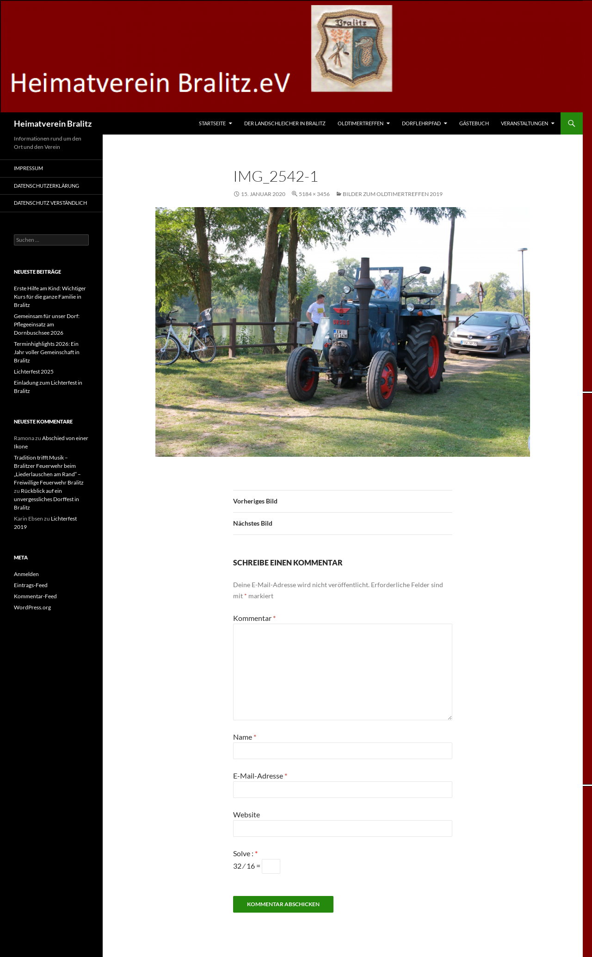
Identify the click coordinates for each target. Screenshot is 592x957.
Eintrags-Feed (31, 585)
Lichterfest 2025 (34, 371)
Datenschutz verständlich (50, 203)
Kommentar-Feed (35, 596)
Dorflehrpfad (421, 123)
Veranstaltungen (524, 123)
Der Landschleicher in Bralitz (285, 123)
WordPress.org (32, 607)
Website (246, 814)
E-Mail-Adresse (260, 775)
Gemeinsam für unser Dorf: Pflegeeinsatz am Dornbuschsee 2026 (47, 324)
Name (244, 736)
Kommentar (254, 617)
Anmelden (26, 574)
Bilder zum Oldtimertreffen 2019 (393, 193)
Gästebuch (474, 123)
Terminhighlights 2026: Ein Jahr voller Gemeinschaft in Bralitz (47, 352)
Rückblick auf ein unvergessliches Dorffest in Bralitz (46, 499)
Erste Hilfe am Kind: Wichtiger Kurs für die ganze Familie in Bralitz (50, 296)
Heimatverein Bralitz (53, 123)
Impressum (28, 168)
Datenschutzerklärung (46, 186)
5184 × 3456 (314, 193)
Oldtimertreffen (360, 123)
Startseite (212, 123)
